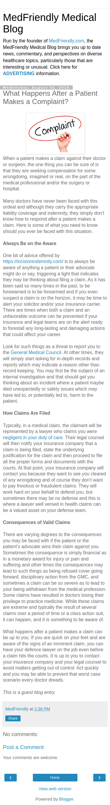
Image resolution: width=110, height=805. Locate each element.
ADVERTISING (19, 73)
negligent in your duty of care (32, 437)
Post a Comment (23, 747)
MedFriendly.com (66, 40)
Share (13, 718)
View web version (55, 788)
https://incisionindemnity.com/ (33, 261)
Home (55, 778)
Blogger (66, 799)
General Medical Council (36, 352)
